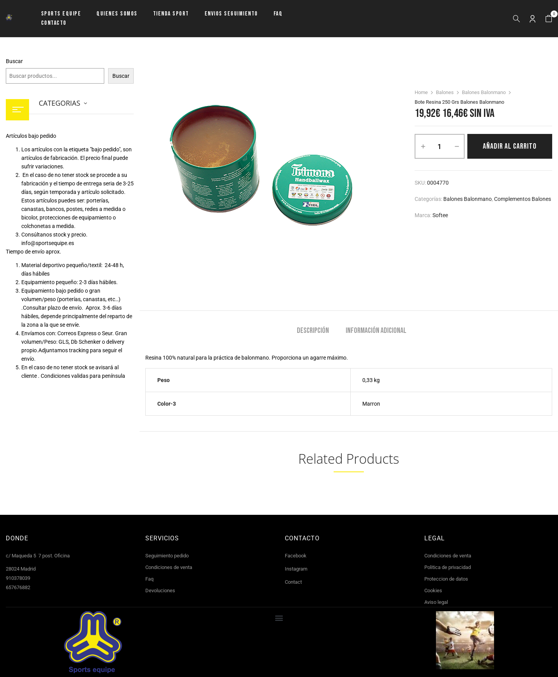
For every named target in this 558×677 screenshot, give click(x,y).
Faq (149, 579)
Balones (445, 92)
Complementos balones (522, 199)
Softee (440, 215)
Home (421, 92)
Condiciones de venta (168, 567)
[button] (548, 18)
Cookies (433, 590)
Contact (293, 582)
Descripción (313, 330)
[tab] (313, 331)
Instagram (296, 569)
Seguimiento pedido (167, 556)
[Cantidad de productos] (439, 146)
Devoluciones (160, 590)
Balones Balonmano (484, 92)
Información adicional (376, 330)
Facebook (296, 556)
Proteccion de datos (446, 579)
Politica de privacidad (447, 567)
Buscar (14, 61)
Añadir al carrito (510, 146)
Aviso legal (436, 602)
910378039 (18, 578)
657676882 (18, 587)
